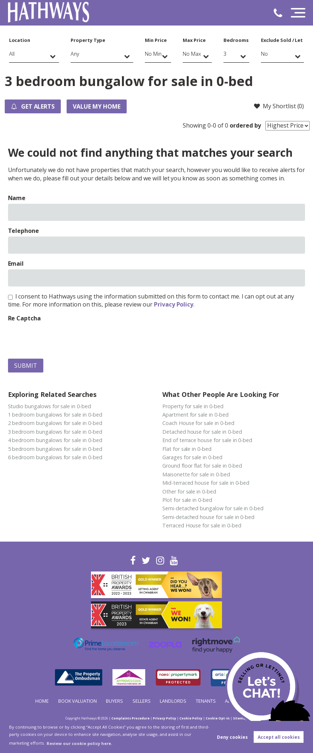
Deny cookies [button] (232, 737)
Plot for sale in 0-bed (187, 499)
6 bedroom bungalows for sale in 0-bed (55, 457)
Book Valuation (77, 701)
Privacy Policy (173, 304)
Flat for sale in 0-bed (186, 448)
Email (16, 264)
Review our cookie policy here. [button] (79, 743)
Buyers (114, 701)
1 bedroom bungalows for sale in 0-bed (55, 414)
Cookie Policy (190, 718)
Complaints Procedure (130, 718)
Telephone (23, 231)
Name (17, 198)
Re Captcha (24, 318)
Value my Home (96, 106)
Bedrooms (236, 40)
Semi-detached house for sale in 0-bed (208, 517)
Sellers (141, 701)
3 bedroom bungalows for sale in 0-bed (55, 431)
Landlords (173, 701)
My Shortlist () (279, 106)
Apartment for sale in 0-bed (195, 414)
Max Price (194, 40)
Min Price (156, 40)
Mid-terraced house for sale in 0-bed (205, 482)
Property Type (88, 40)
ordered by (245, 125)
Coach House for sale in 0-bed (198, 423)
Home (42, 701)
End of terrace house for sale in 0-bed (207, 440)
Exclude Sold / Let (282, 40)
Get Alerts (33, 106)
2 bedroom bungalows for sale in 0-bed (55, 423)
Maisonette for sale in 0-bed (196, 474)
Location (20, 40)
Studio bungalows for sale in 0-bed (49, 406)
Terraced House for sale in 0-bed (201, 525)
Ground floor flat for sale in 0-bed (202, 465)
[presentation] (63, 338)
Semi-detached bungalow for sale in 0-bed (213, 508)
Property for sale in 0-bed (192, 406)
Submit (25, 366)
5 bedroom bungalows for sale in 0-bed (55, 448)
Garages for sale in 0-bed (192, 457)
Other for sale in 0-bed (189, 491)
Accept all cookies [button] (279, 737)
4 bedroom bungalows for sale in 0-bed (55, 440)
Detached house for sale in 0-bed (202, 431)
